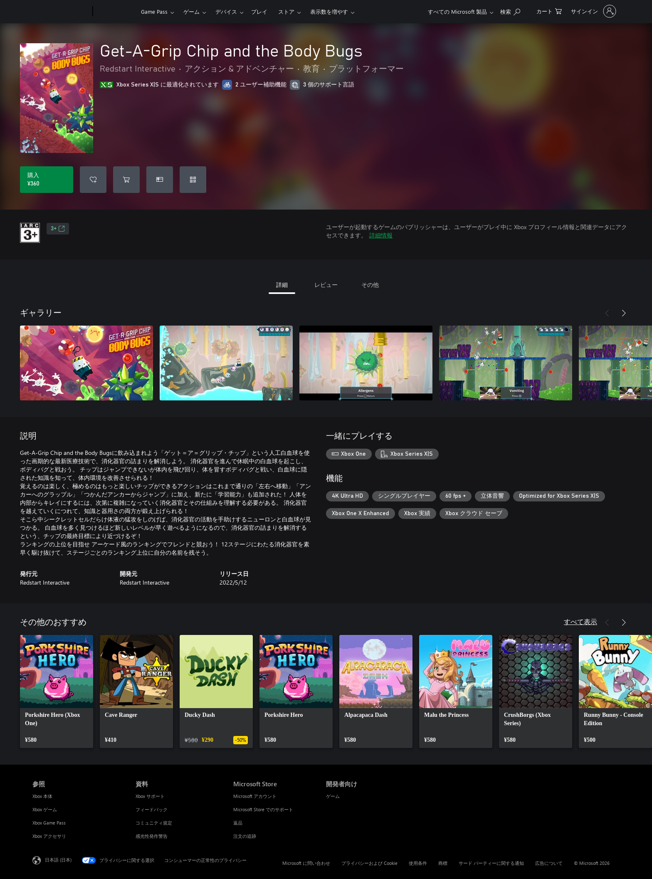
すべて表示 (580, 621)
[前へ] (607, 313)
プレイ (259, 11)
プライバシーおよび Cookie (369, 863)
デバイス (226, 11)
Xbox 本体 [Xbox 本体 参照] (42, 796)
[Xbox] (116, 11)
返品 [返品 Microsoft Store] (237, 822)
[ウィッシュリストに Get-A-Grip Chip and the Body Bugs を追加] (93, 179)
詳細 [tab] (282, 285)
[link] (56, 691)
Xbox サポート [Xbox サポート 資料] (150, 796)
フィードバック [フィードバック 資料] (152, 809)
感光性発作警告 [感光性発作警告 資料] (152, 836)
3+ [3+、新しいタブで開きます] (58, 228)
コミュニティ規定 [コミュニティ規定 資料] (154, 822)
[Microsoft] (60, 11)
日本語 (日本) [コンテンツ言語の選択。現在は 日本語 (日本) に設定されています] (58, 859)
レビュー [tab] (326, 285)
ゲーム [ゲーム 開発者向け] (333, 796)
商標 (442, 863)
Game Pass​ (154, 11)
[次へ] (623, 313)
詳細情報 (381, 235)
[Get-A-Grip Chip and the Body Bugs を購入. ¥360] (46, 179)
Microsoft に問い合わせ (306, 863)
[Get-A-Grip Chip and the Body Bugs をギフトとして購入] (159, 179)
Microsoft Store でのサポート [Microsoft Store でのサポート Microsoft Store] (263, 809)
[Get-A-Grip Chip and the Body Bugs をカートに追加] (126, 179)
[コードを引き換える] (193, 179)
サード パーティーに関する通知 (491, 863)
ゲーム (191, 11)
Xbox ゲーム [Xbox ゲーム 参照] (44, 809)
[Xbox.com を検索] (510, 10)
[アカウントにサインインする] (593, 11)
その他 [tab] (370, 285)
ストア (286, 11)
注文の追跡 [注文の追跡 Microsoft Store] (244, 836)
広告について (549, 863)
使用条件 (418, 863)
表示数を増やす (329, 11)
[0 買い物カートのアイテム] (549, 10)
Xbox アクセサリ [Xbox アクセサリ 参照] (49, 836)
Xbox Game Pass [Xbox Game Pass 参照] (49, 822)
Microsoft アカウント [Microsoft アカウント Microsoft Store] (255, 796)
